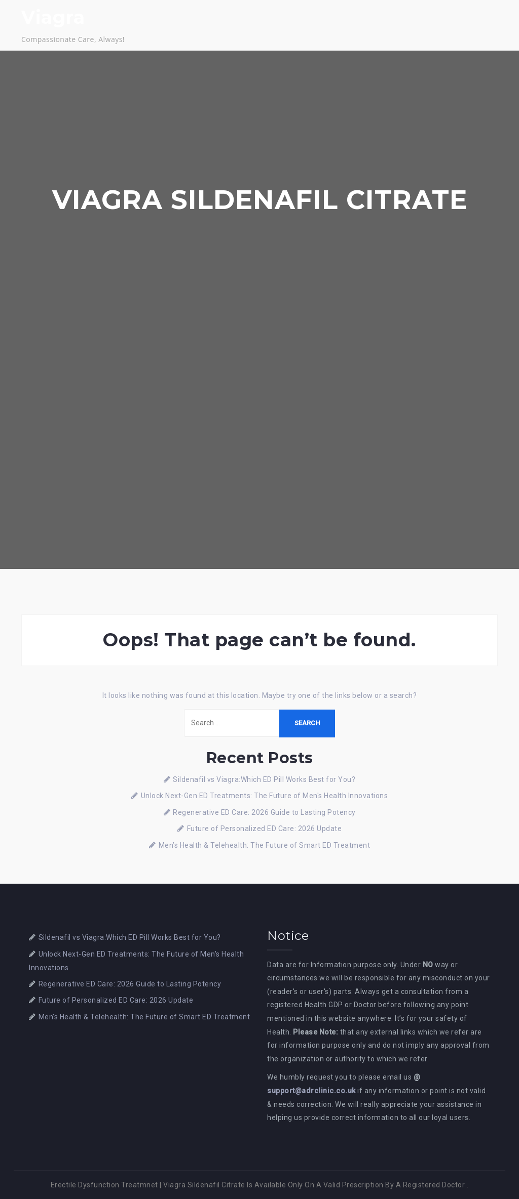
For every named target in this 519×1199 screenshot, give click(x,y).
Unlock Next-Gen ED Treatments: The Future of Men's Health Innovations (264, 796)
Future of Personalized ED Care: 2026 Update (264, 828)
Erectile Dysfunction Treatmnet (104, 1185)
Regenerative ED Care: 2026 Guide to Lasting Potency (264, 812)
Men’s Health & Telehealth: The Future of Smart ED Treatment (264, 845)
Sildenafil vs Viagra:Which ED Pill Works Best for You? (264, 779)
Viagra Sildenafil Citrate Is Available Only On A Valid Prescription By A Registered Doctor (314, 1185)
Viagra (53, 17)
